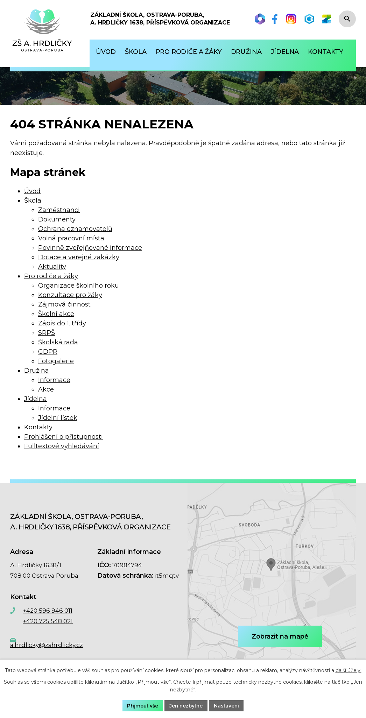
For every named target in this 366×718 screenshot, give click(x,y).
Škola (32, 200)
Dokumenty (57, 219)
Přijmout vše (141, 705)
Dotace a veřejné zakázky (78, 257)
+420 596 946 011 (47, 610)
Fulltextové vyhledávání (61, 446)
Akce (46, 389)
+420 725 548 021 (48, 621)
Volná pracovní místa (71, 238)
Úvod (32, 191)
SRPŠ (46, 333)
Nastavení (228, 705)
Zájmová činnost (64, 304)
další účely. (348, 670)
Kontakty (38, 427)
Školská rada (58, 342)
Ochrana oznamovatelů (75, 229)
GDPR (47, 352)
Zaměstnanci (59, 210)
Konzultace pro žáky (70, 295)
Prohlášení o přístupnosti (63, 437)
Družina (36, 370)
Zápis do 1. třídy (62, 323)
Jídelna (35, 399)
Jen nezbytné (186, 705)
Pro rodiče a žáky (51, 276)
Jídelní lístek (57, 418)
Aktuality (52, 266)
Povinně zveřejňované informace (90, 248)
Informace (54, 380)
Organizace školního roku (78, 285)
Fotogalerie (56, 361)
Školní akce (56, 314)
